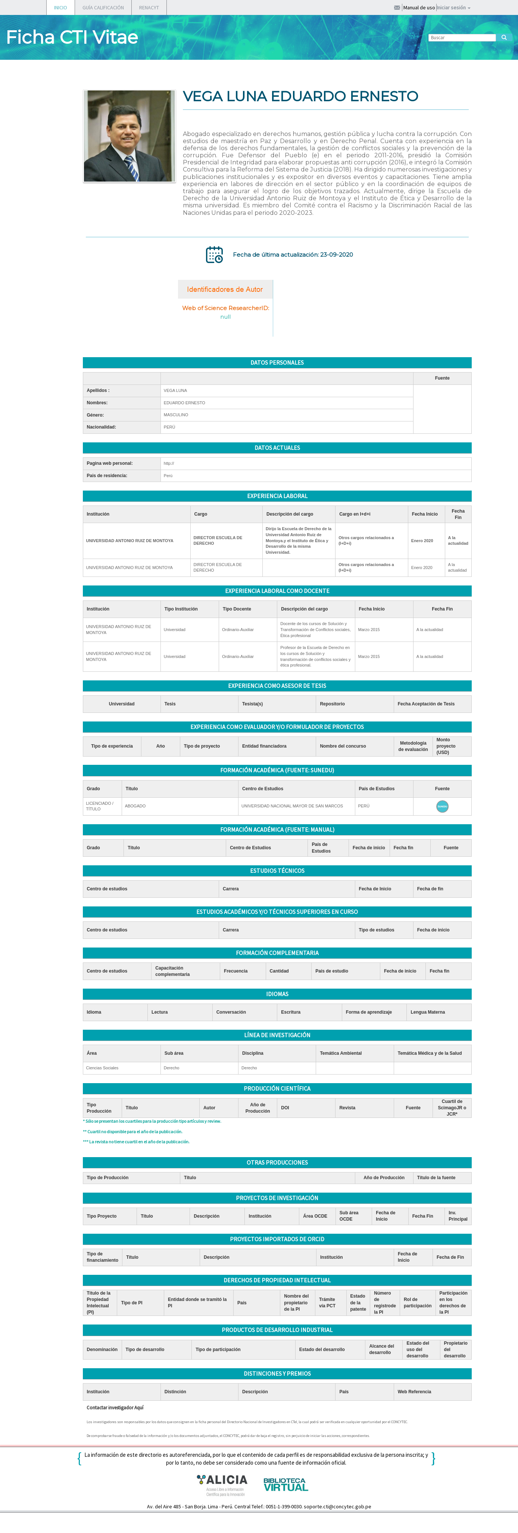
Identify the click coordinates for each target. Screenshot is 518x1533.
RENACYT (149, 7)
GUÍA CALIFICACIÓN (103, 7)
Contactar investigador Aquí (115, 1407)
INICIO (60, 7)
